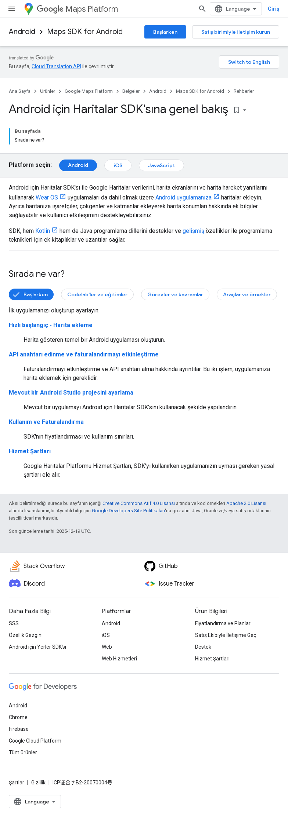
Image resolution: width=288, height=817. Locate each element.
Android (22, 31)
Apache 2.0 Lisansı (246, 503)
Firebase (19, 729)
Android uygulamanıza (183, 197)
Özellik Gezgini (26, 635)
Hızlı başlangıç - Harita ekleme (51, 325)
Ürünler (47, 91)
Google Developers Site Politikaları (128, 510)
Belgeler (131, 91)
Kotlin (42, 230)
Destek (203, 647)
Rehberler (244, 91)
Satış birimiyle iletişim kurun (235, 32)
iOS (118, 165)
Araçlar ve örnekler (247, 294)
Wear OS (47, 197)
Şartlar (16, 782)
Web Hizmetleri (119, 659)
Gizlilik (38, 782)
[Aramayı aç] (202, 8)
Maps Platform (77, 9)
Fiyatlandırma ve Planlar (223, 623)
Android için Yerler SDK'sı (37, 647)
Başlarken (165, 32)
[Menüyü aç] (11, 9)
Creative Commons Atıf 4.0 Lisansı (138, 503)
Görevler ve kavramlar (175, 294)
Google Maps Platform (89, 91)
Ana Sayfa (19, 91)
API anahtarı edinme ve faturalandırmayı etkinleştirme (84, 354)
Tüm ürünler (23, 752)
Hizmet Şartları (30, 451)
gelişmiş (193, 230)
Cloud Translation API (56, 66)
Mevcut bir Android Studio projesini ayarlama (71, 392)
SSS (14, 623)
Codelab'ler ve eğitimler (97, 294)
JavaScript (161, 165)
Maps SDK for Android (85, 31)
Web (107, 647)
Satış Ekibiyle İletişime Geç (225, 635)
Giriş (273, 9)
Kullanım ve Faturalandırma (46, 421)
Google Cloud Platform (35, 741)
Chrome (18, 717)
